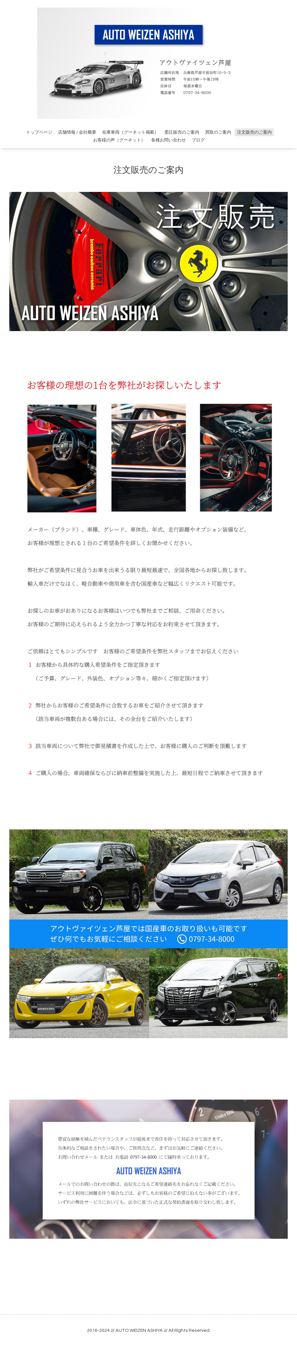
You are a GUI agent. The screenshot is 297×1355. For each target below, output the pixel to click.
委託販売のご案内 (181, 132)
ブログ (198, 140)
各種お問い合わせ (168, 140)
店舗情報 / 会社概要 (77, 132)
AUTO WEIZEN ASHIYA (139, 1330)
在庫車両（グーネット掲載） (130, 132)
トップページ (39, 132)
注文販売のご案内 (254, 132)
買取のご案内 (218, 132)
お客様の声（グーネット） (119, 140)
